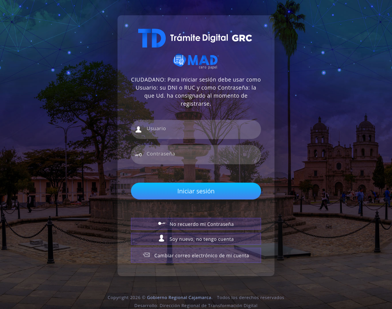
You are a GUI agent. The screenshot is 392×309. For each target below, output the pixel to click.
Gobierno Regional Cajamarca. (179, 297)
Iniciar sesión (195, 191)
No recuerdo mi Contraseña (196, 223)
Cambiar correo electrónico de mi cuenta (196, 255)
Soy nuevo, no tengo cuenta (196, 238)
